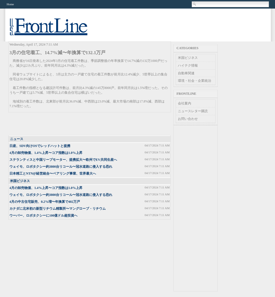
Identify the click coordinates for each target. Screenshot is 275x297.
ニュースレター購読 (193, 111)
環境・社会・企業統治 (194, 81)
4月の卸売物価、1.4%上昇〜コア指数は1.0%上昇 (45, 153)
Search (195, 4)
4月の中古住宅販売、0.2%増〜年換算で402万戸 (44, 202)
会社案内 (184, 103)
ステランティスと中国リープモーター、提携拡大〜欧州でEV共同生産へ (63, 160)
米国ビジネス (20, 181)
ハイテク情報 (188, 65)
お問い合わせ (188, 119)
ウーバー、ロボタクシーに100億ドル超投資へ (43, 215)
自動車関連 (186, 73)
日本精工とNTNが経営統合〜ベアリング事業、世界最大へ (52, 173)
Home (10, 4)
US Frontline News (54, 30)
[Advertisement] (90, 124)
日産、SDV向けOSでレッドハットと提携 (39, 146)
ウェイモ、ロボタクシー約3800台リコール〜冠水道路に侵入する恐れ (60, 167)
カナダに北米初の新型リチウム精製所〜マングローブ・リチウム (57, 209)
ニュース (16, 139)
